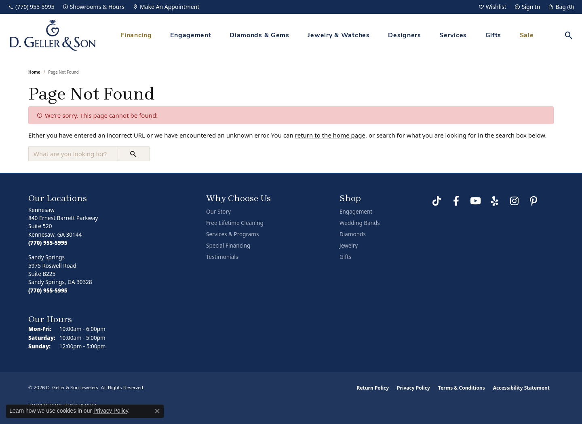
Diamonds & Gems (259, 35)
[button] (492, 7)
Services (453, 35)
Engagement (190, 35)
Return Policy (373, 387)
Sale (527, 35)
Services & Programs (232, 234)
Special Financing (228, 245)
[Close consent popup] (157, 411)
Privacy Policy (413, 387)
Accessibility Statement (521, 387)
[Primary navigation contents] (327, 35)
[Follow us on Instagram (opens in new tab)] (514, 201)
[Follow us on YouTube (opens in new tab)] (475, 201)
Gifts (493, 35)
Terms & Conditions (461, 387)
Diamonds (353, 234)
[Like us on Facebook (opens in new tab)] (456, 201)
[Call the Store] (47, 242)
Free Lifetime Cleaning (235, 223)
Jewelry (349, 245)
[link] (31, 7)
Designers (404, 35)
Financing (136, 35)
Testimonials (222, 257)
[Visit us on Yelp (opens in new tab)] (495, 201)
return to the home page (330, 135)
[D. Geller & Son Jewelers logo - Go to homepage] (52, 35)
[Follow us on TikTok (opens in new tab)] (436, 201)
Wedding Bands (360, 223)
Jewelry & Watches (338, 35)
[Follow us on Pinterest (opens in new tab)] (533, 201)
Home (34, 72)
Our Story (218, 211)
